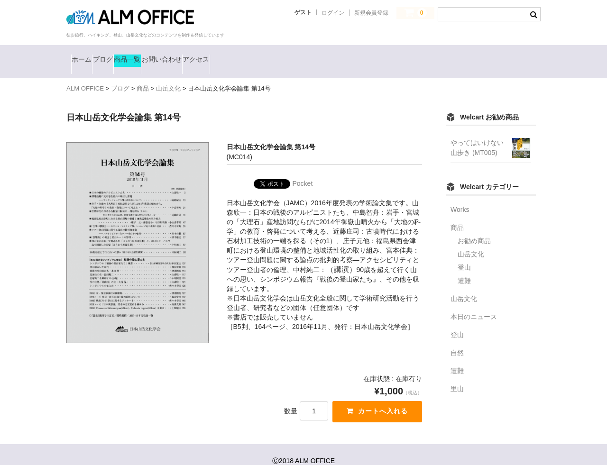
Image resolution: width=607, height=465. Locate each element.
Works (460, 196)
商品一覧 (179, 54)
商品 (457, 214)
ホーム (88, 54)
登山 (464, 253)
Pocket (303, 169)
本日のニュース (474, 303)
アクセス (297, 54)
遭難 (464, 267)
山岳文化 (471, 240)
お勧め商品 (474, 227)
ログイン (333, 12)
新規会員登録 (371, 12)
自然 (457, 339)
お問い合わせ (238, 54)
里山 (457, 375)
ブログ (131, 54)
